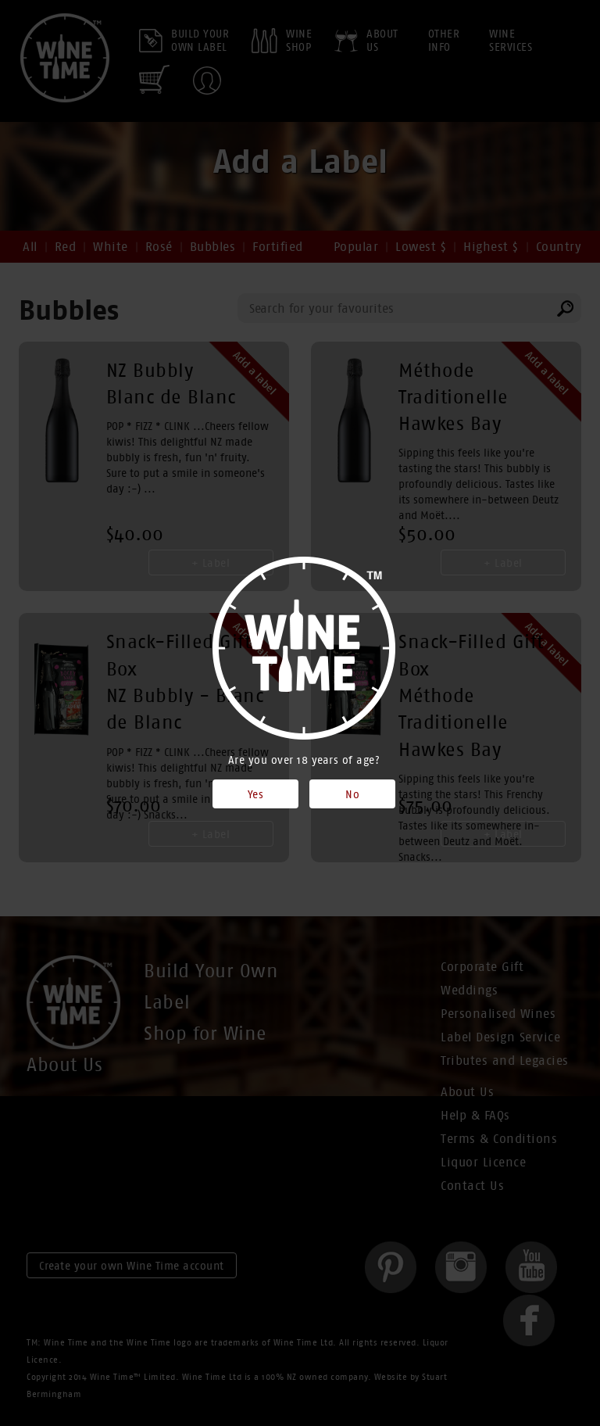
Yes (256, 794)
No (352, 794)
